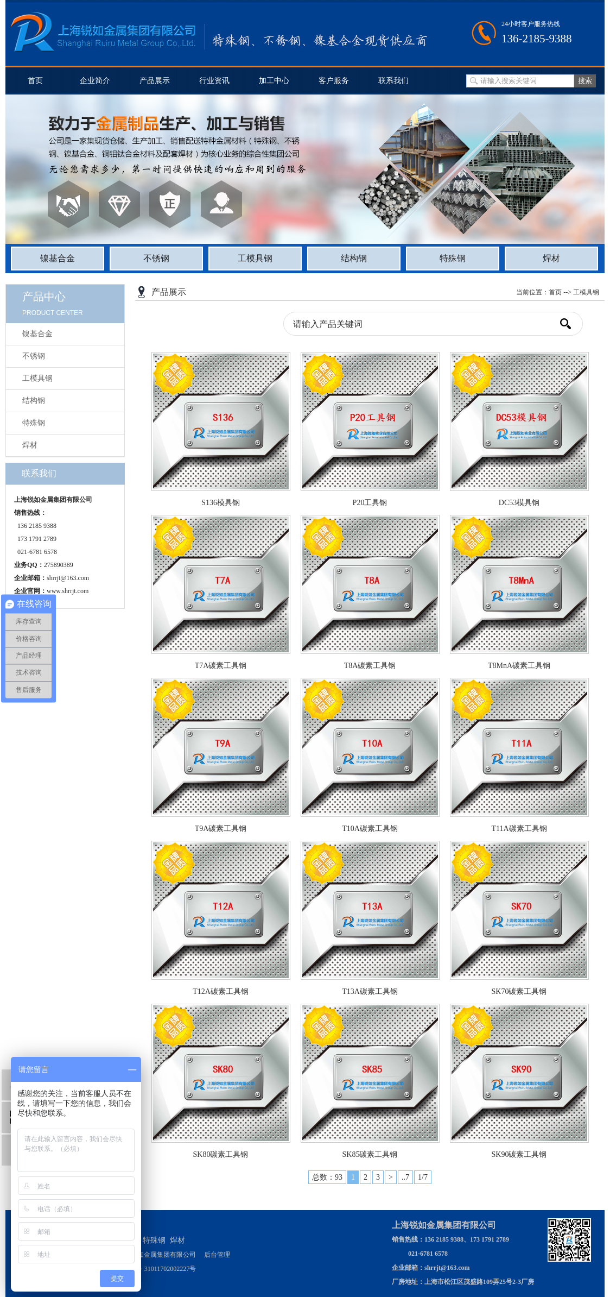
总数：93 (327, 1177)
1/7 (423, 1177)
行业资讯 (214, 81)
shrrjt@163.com (68, 578)
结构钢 (354, 258)
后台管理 (217, 1254)
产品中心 (44, 297)
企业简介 (95, 81)
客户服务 (334, 81)
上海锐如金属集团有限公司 (53, 499)
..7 (405, 1177)
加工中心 (274, 81)
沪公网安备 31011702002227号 (153, 1269)
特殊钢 (453, 258)
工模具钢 (255, 258)
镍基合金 (57, 258)
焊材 (551, 258)
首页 (35, 81)
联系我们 (393, 81)
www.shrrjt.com (67, 591)
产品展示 (154, 81)
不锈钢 (156, 258)
